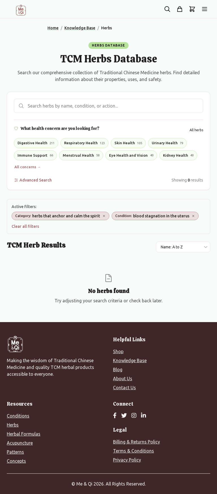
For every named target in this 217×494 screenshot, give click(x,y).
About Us (122, 378)
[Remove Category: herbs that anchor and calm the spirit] (104, 216)
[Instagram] (133, 415)
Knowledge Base (130, 360)
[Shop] (179, 9)
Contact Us (124, 387)
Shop (118, 351)
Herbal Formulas (23, 433)
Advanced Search (33, 180)
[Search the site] (167, 9)
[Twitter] (124, 415)
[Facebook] (115, 415)
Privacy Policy (127, 459)
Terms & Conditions (133, 450)
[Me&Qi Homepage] (21, 10)
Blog (117, 369)
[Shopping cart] (192, 9)
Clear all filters (25, 226)
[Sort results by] (183, 247)
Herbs (13, 424)
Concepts (16, 461)
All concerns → (27, 167)
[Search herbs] (108, 106)
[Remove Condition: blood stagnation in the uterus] (193, 216)
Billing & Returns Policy (136, 441)
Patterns (15, 451)
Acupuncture (20, 442)
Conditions (18, 415)
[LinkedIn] (143, 415)
